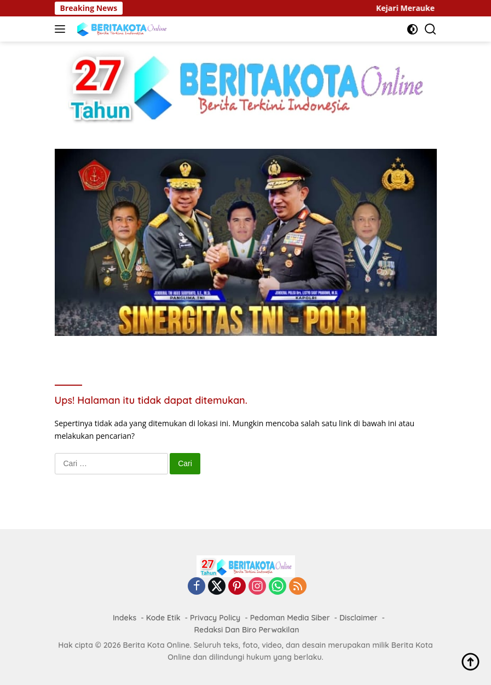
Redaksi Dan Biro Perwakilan (246, 630)
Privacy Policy (215, 618)
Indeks (124, 618)
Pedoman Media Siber (290, 618)
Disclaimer (358, 618)
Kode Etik (163, 618)
